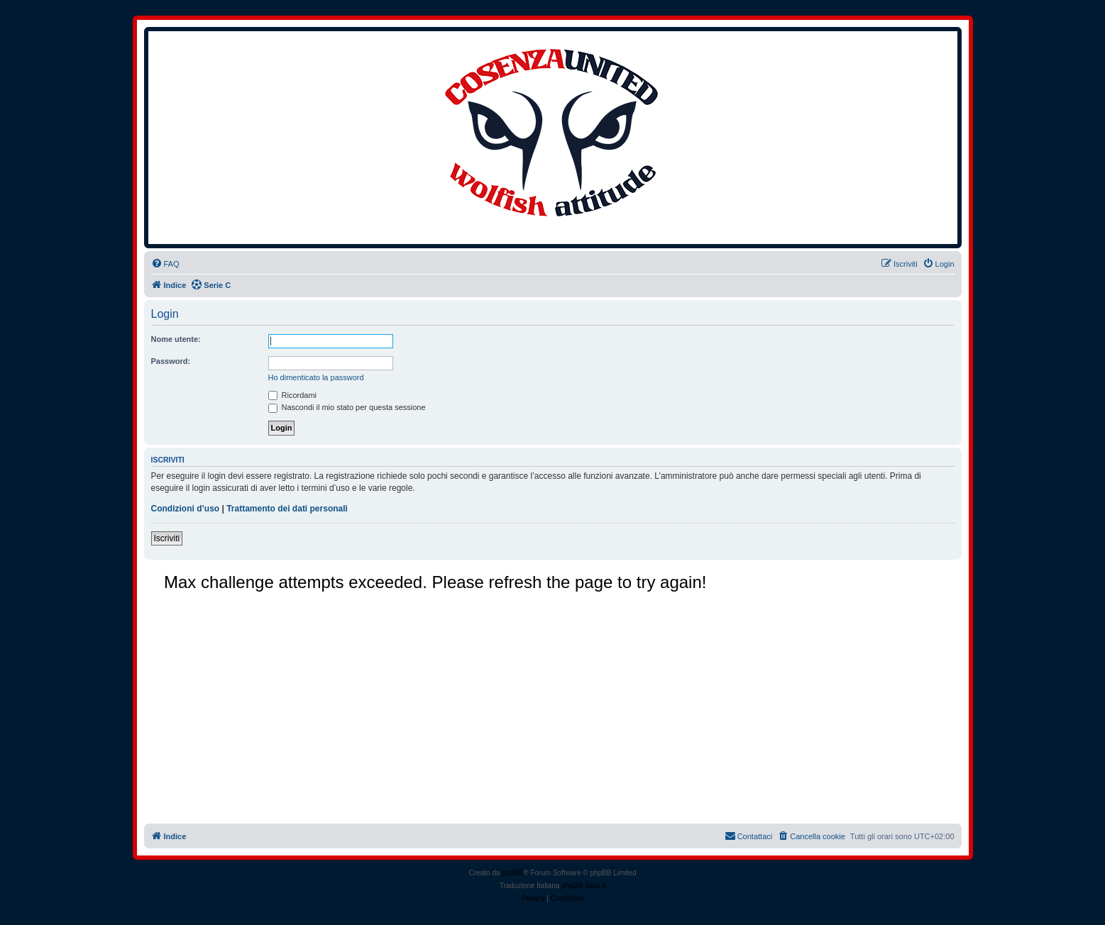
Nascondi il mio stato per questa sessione (347, 407)
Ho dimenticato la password (316, 377)
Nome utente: (176, 339)
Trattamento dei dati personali (287, 509)
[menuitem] (165, 263)
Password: (171, 361)
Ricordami (292, 395)
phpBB (512, 873)
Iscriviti (167, 538)
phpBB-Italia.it (583, 886)
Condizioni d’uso (185, 509)
